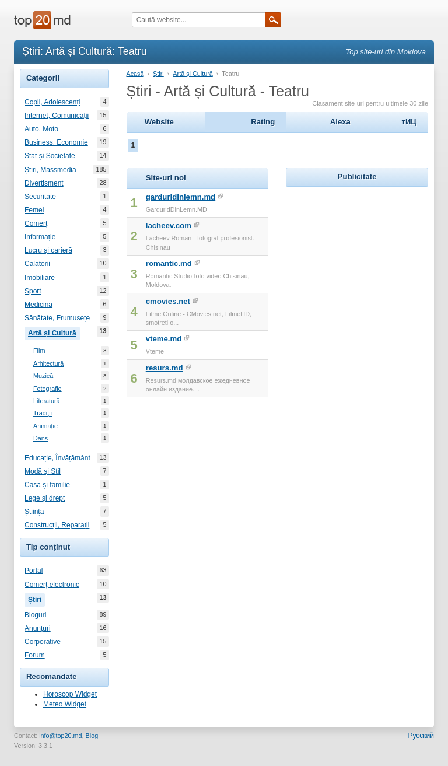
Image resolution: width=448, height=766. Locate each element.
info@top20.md (60, 735)
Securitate (40, 196)
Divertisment (44, 183)
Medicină (38, 304)
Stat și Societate (49, 155)
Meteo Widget (64, 704)
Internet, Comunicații (56, 115)
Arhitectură (48, 363)
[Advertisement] (366, 262)
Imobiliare (39, 277)
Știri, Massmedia (50, 169)
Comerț (35, 223)
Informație (39, 237)
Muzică (43, 376)
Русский (421, 736)
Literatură (46, 401)
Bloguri (35, 615)
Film (39, 351)
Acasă (135, 73)
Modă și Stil (42, 471)
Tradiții (42, 413)
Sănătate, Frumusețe (57, 318)
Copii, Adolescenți (52, 102)
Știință (34, 511)
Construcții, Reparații (56, 525)
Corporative (42, 641)
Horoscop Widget (70, 694)
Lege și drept (44, 498)
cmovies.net (168, 301)
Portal (33, 570)
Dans (40, 438)
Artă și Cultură (54, 332)
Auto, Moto (41, 129)
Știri (36, 598)
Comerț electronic (51, 584)
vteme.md (164, 338)
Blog (92, 735)
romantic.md (169, 263)
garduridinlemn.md (180, 197)
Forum (34, 655)
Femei (34, 210)
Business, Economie (56, 142)
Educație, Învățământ (57, 458)
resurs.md (164, 367)
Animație (45, 426)
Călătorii (37, 263)
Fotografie (47, 388)
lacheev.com (168, 225)
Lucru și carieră (48, 250)
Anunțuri (37, 628)
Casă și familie (47, 484)
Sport (32, 291)
